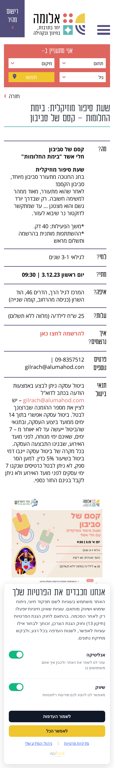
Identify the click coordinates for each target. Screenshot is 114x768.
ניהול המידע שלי (38, 743)
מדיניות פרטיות (76, 743)
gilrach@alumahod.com (53, 400)
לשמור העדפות (57, 716)
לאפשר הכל (57, 731)
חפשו (31, 77)
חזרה (12, 96)
